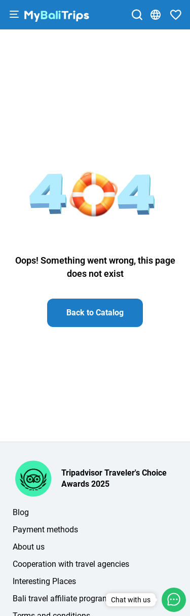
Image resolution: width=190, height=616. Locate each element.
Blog (21, 512)
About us (29, 547)
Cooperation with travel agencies (71, 564)
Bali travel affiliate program (61, 598)
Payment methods (45, 529)
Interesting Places (44, 581)
